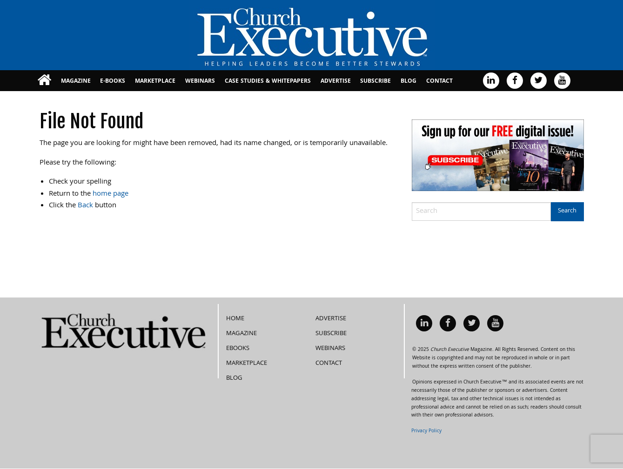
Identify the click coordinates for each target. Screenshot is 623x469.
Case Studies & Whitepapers (268, 81)
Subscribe (375, 81)
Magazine (76, 81)
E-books (112, 81)
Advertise (336, 81)
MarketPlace (155, 81)
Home (235, 319)
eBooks (237, 348)
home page (110, 194)
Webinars (200, 81)
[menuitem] (44, 80)
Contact (439, 81)
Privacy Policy (426, 431)
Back (85, 206)
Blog (408, 81)
